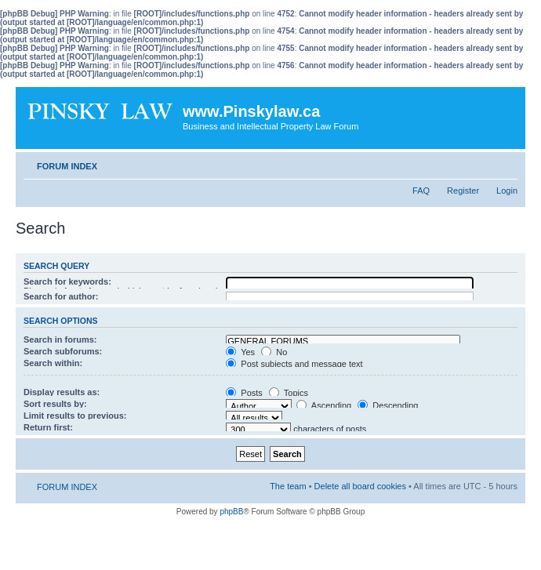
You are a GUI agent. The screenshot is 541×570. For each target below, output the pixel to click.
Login (506, 190)
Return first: (48, 427)
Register (463, 190)
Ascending (323, 405)
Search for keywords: (67, 281)
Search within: (53, 363)
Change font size (506, 163)
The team (288, 486)
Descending (388, 405)
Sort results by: (55, 403)
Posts (244, 393)
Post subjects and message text (294, 364)
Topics (288, 393)
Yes (240, 352)
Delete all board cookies (360, 486)
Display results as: (62, 392)
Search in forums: (60, 339)
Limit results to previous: (75, 415)
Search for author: (61, 296)
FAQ (421, 190)
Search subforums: (63, 351)
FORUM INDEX (67, 166)
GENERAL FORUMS (343, 341)
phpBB (231, 511)
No (274, 352)
